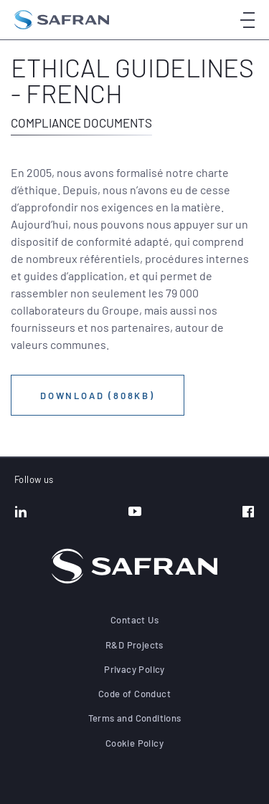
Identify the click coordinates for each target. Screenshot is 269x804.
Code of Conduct (134, 693)
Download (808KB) (97, 395)
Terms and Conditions (134, 718)
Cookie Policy (134, 743)
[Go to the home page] (61, 19)
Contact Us (134, 620)
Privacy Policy (134, 669)
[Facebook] (248, 513)
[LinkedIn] (20, 513)
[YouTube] (134, 513)
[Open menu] (247, 19)
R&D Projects (134, 645)
